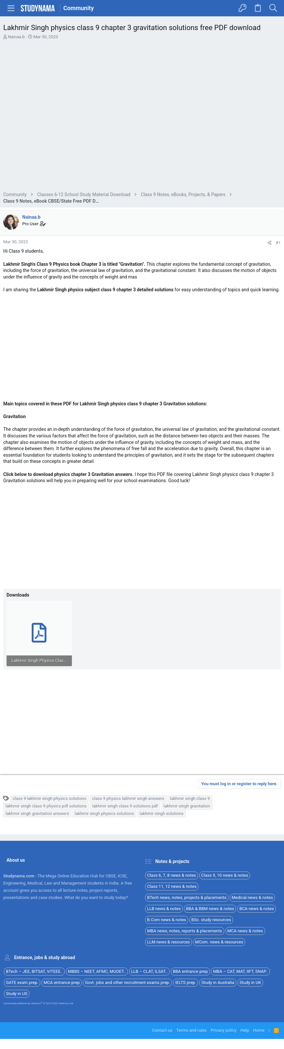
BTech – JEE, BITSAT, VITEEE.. (34, 971)
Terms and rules (191, 1030)
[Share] (269, 243)
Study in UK (250, 982)
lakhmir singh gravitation (187, 806)
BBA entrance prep (190, 971)
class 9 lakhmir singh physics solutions (49, 798)
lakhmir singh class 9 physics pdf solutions (46, 806)
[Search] (273, 8)
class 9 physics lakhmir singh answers (128, 798)
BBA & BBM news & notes (210, 908)
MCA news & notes (245, 930)
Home (258, 1030)
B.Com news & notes (166, 919)
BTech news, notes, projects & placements (186, 897)
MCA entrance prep (61, 982)
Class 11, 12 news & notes (171, 886)
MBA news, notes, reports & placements (184, 930)
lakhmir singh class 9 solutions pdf (125, 806)
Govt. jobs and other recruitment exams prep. (127, 982)
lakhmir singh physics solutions (104, 813)
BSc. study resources (211, 919)
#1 (278, 242)
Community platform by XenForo (38, 1003)
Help (245, 1030)
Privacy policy (223, 1030)
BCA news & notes (256, 908)
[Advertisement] (142, 116)
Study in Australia (217, 982)
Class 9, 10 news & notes (224, 875)
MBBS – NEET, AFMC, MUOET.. (97, 971)
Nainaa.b (16, 36)
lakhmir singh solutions (161, 813)
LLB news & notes (164, 908)
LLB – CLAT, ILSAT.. (149, 971)
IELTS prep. (185, 982)
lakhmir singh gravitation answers (37, 813)
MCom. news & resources (219, 941)
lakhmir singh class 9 (190, 798)
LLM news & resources (168, 941)
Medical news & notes (252, 897)
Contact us (162, 1030)
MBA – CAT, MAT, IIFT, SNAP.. (240, 971)
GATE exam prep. (22, 982)
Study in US (16, 993)
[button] (11, 8)
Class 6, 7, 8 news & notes (171, 875)
